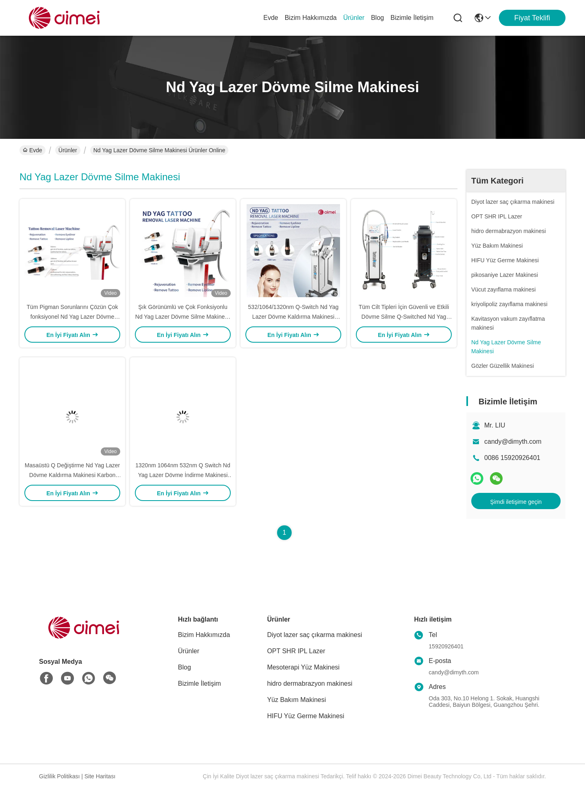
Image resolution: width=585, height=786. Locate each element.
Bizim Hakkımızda (311, 17)
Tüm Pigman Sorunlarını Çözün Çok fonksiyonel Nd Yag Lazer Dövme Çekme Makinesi (72, 317)
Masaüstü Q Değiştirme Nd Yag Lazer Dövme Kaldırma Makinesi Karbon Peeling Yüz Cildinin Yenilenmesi (72, 475)
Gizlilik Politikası (59, 776)
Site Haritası (99, 776)
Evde (270, 17)
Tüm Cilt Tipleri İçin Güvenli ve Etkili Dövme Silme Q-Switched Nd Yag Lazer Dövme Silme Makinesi (404, 317)
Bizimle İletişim (411, 17)
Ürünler (353, 17)
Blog (377, 17)
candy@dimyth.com (513, 441)
